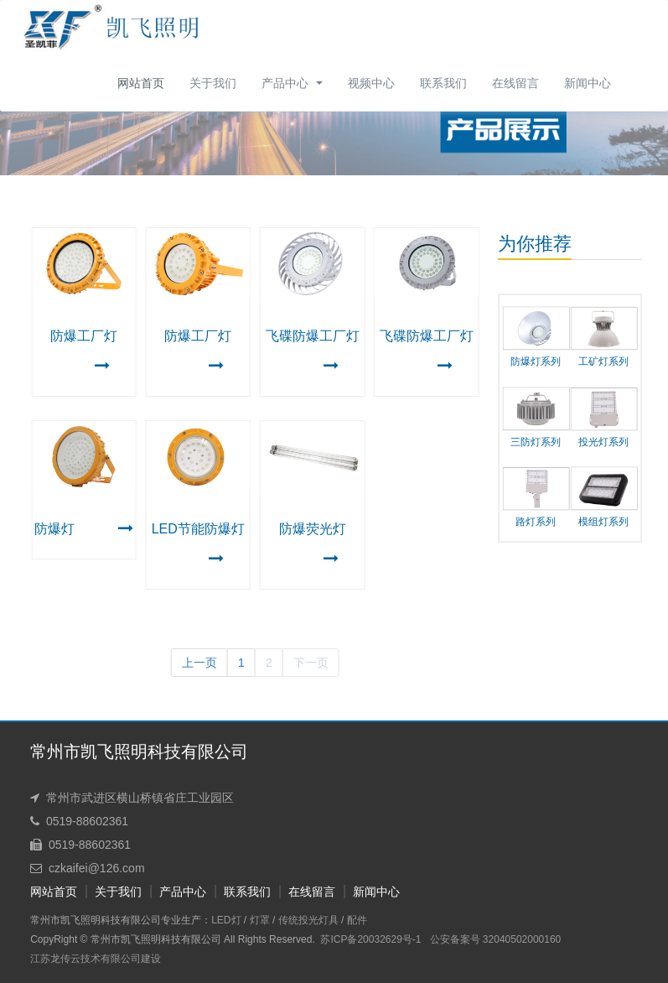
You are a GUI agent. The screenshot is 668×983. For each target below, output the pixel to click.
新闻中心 (364, 891)
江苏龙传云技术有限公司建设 (83, 959)
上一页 (190, 662)
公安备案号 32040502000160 (483, 939)
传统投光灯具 (296, 920)
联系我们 (235, 891)
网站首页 (140, 83)
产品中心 (171, 891)
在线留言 (300, 891)
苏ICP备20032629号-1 (358, 939)
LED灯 (214, 920)
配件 (344, 920)
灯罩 (247, 920)
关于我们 (106, 891)
